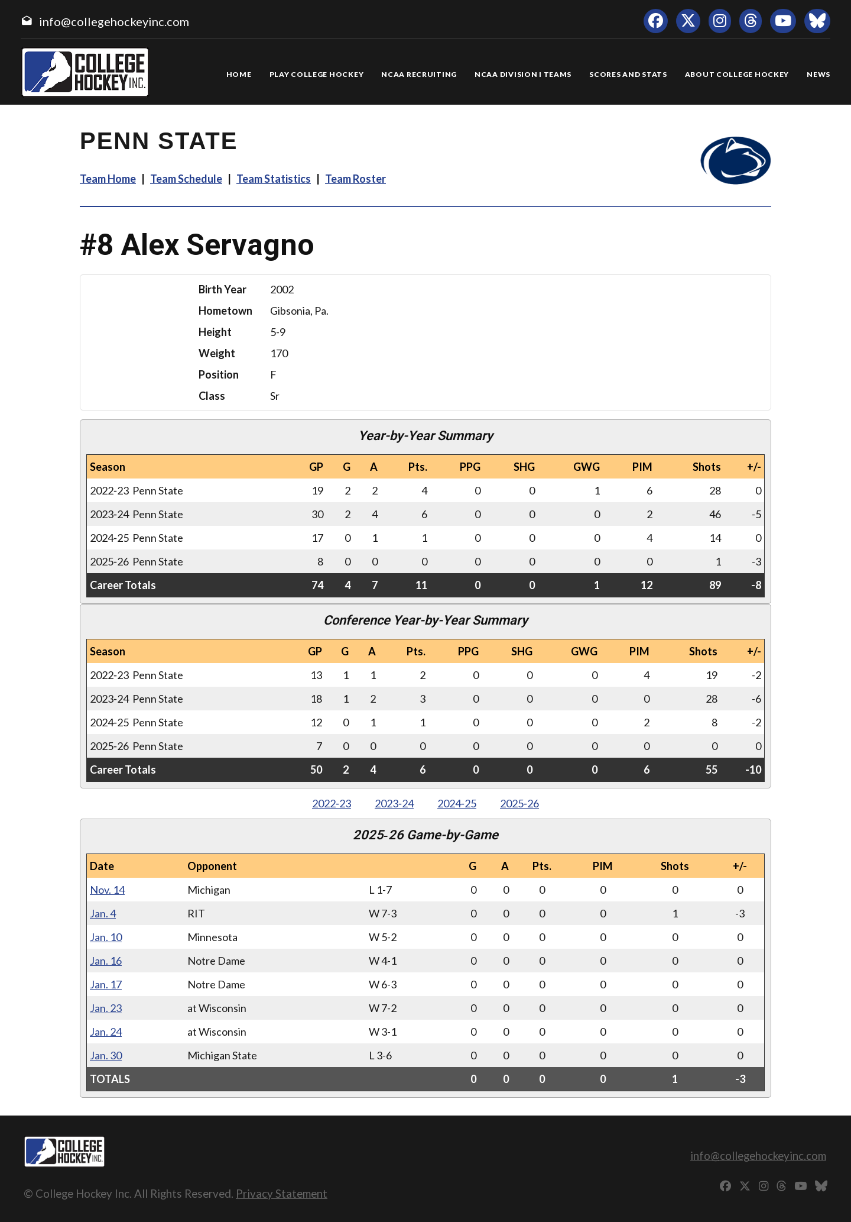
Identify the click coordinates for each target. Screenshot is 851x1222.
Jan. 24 (106, 1031)
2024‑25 (456, 803)
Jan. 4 (103, 913)
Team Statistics (273, 178)
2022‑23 (331, 803)
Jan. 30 (106, 1055)
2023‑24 (394, 803)
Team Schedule (186, 178)
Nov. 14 (107, 889)
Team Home (108, 178)
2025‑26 (519, 803)
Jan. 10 (106, 936)
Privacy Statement (281, 1193)
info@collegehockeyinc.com (114, 21)
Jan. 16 (106, 960)
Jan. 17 (106, 984)
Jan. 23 (106, 1007)
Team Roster (355, 178)
